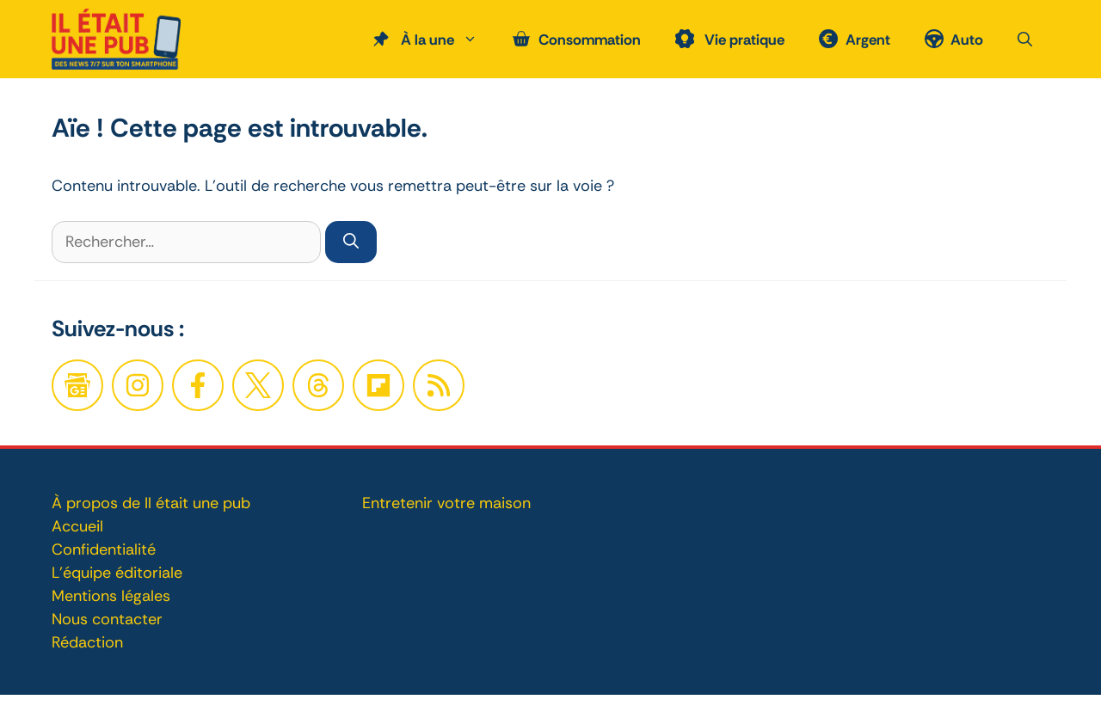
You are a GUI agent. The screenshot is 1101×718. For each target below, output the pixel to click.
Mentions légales (111, 596)
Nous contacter (107, 619)
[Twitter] (258, 385)
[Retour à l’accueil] (116, 38)
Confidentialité (104, 549)
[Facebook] (137, 385)
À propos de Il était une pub (151, 503)
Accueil (77, 526)
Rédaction (87, 642)
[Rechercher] (351, 242)
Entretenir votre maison (446, 503)
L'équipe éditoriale (117, 572)
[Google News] (77, 385)
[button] (1024, 39)
